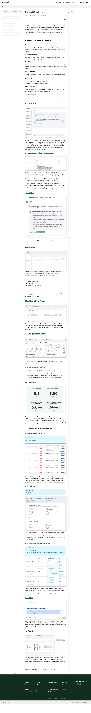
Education (37, 682)
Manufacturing (38, 687)
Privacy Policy (4, 702)
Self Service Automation (54, 691)
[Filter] (20, 11)
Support (50, 698)
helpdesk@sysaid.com (59, 698)
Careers (64, 689)
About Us (64, 682)
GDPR (9, 702)
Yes (45, 669)
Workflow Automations (53, 689)
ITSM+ (25, 687)
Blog (63, 687)
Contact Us (65, 684)
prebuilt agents (39, 657)
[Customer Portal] (66, 2)
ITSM (25, 684)
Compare (26, 689)
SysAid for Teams (52, 687)
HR (36, 691)
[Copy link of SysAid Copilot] (43, 12)
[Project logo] (5, 2)
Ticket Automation (52, 684)
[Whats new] (87, 2)
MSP (36, 689)
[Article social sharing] (61, 19)
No (53, 669)
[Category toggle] (23, 13)
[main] (46, 341)
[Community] (74, 2)
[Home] (2, 6)
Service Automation (53, 682)
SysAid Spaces (82, 14)
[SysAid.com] (58, 2)
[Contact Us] (81, 2)
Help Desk (26, 682)
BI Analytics (51, 694)
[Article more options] (65, 19)
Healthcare (37, 684)
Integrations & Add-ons (29, 691)
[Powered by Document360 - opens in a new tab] (9, 673)
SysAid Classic (74, 14)
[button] (10, 11)
